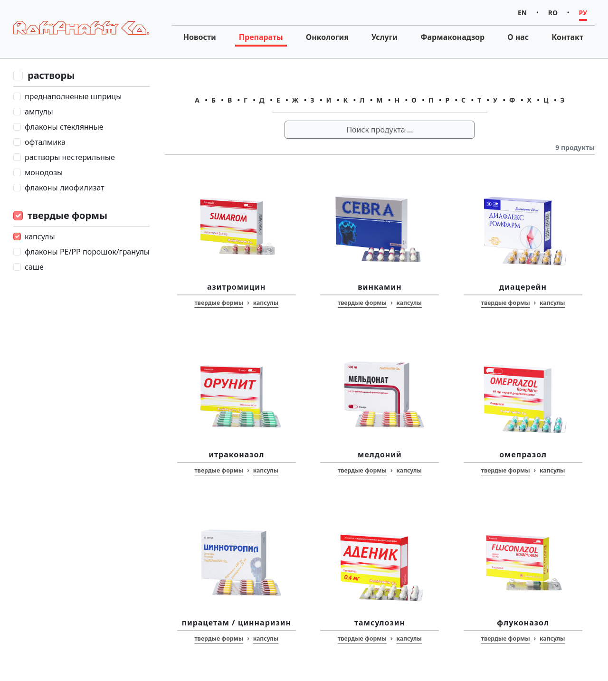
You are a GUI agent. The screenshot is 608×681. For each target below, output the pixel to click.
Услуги (384, 37)
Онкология (327, 37)
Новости (199, 37)
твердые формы (67, 215)
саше (34, 267)
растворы (51, 75)
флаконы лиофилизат (64, 187)
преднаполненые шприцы (73, 96)
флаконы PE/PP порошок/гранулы (87, 251)
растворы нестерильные (70, 157)
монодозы (44, 172)
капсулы (40, 236)
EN (522, 12)
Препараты (261, 37)
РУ (583, 12)
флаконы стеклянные (64, 127)
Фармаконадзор (452, 37)
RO (553, 12)
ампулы (39, 111)
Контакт (567, 37)
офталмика (45, 142)
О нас (518, 37)
